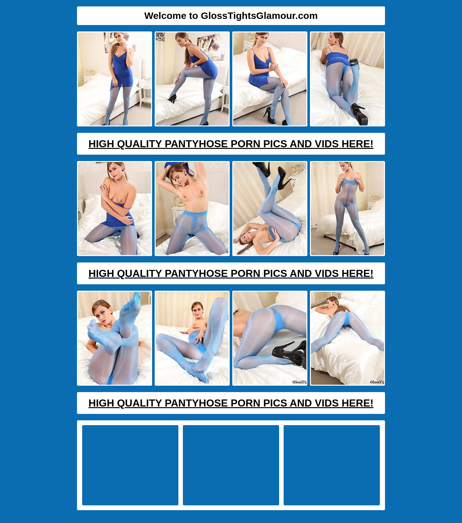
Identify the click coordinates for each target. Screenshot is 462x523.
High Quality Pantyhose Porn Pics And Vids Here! (231, 144)
